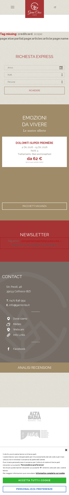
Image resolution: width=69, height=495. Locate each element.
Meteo (13, 324)
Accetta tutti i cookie (34, 480)
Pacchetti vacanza (35, 206)
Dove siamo (16, 318)
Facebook (15, 349)
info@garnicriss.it (19, 305)
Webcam (15, 329)
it (55, 7)
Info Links (15, 335)
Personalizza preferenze (34, 489)
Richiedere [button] (34, 90)
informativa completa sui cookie (50, 473)
